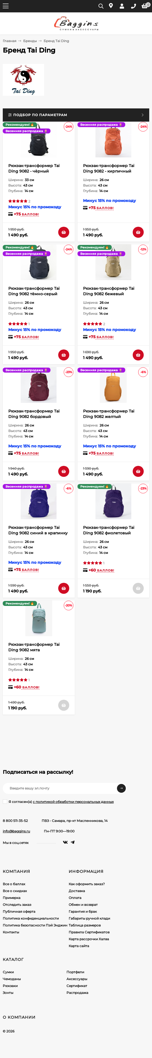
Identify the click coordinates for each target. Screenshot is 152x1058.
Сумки (8, 972)
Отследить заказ (17, 905)
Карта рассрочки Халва (89, 939)
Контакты (11, 932)
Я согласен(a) (58, 801)
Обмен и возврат (83, 905)
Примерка (11, 898)
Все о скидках (15, 891)
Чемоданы (12, 979)
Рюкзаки (10, 986)
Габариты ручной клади (89, 918)
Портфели (75, 972)
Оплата (75, 898)
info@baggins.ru (16, 831)
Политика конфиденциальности (31, 918)
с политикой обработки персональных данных (73, 802)
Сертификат (76, 986)
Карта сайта (79, 946)
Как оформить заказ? (87, 884)
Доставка (77, 891)
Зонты (8, 993)
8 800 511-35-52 (15, 821)
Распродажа (77, 993)
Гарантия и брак (83, 911)
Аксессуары (76, 979)
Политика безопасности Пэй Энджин (35, 925)
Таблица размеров (85, 925)
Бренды (30, 41)
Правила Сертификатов (89, 932)
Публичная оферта (19, 911)
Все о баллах (14, 884)
